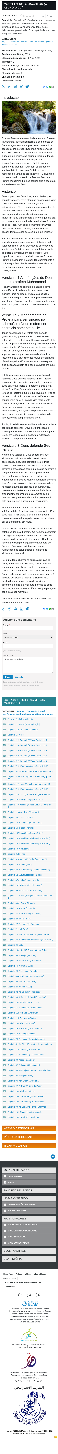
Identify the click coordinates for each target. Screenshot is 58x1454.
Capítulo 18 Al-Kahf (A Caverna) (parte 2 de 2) (25, 950)
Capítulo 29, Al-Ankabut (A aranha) (20, 971)
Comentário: (8, 655)
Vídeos (27, 1274)
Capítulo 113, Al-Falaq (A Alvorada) (21, 1013)
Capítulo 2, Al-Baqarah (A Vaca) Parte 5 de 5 (25, 761)
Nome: (6, 625)
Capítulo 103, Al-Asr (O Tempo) (19, 1023)
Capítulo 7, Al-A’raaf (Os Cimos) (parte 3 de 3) (25, 789)
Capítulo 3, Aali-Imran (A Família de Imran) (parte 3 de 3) (27, 777)
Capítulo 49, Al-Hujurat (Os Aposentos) (22, 1028)
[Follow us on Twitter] (29, 1295)
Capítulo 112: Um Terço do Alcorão (20, 730)
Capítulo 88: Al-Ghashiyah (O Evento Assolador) (26, 870)
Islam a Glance (40, 1274)
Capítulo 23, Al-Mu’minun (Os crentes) (22, 913)
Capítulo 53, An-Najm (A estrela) (19, 955)
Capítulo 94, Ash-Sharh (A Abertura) (21, 1081)
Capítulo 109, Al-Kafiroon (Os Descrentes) (23, 1102)
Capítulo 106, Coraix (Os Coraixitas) (21, 1117)
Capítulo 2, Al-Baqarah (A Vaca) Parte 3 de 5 (25, 750)
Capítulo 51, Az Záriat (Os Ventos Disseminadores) (27, 1044)
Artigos (4, 42)
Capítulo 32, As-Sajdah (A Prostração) (22, 992)
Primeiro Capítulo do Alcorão (18, 719)
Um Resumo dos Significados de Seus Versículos (28, 714)
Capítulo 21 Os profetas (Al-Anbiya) (21, 812)
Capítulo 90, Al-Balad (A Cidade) (19, 981)
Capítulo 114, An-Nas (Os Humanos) (21, 1049)
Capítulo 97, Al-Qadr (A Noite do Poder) (22, 1086)
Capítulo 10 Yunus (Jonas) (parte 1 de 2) (23, 833)
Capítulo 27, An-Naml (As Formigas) (21, 924)
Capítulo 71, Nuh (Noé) (15, 929)
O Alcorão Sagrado (19, 42)
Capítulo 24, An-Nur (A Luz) (17, 987)
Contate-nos (10, 1287)
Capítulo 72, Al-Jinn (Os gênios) (19, 1034)
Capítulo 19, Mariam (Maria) (17, 864)
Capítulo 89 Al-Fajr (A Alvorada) (19, 903)
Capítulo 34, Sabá (13, 945)
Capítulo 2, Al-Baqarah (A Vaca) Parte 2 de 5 (25, 745)
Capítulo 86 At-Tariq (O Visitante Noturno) (23, 976)
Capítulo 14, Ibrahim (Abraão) (18, 828)
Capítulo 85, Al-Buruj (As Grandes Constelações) (27, 1070)
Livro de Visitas (9, 1278)
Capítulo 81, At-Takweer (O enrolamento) (23, 1055)
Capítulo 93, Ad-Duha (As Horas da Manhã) (24, 1107)
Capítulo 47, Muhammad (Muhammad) (22, 1008)
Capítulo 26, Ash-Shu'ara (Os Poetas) (22, 960)
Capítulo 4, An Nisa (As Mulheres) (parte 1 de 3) (26, 784)
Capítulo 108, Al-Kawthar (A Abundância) (23, 1096)
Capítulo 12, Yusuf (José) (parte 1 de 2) (22, 875)
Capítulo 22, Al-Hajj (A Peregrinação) (21, 724)
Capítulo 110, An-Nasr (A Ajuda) (19, 1018)
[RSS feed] (38, 1295)
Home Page (8, 1274)
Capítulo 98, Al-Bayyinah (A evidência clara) (24, 997)
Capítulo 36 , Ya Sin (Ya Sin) (18, 817)
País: (5, 634)
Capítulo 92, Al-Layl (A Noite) (18, 1075)
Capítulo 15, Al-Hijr (13, 735)
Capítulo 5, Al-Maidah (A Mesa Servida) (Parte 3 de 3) (27, 806)
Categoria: (9, 39)
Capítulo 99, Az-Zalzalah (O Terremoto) (22, 890)
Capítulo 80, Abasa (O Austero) (19, 1060)
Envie (7, 677)
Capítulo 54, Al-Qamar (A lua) (18, 966)
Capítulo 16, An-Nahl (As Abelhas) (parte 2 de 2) (26, 843)
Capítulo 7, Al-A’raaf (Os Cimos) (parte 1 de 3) (25, 766)
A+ (51, 16)
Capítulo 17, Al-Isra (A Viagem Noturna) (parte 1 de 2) (27, 897)
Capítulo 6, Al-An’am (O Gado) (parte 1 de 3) (25, 859)
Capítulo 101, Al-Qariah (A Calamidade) (22, 1112)
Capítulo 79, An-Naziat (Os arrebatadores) (24, 1039)
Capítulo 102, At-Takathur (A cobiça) (21, 1002)
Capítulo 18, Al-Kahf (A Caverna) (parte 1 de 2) (26, 934)
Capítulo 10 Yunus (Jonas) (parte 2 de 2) (23, 799)
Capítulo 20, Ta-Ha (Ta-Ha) (17, 919)
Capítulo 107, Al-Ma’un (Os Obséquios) (22, 885)
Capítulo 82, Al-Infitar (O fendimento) (21, 1065)
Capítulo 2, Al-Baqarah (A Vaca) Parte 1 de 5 (25, 740)
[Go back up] (53, 1156)
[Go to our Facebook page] (20, 1295)
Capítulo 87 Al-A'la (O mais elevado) (21, 880)
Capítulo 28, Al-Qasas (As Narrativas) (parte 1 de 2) (28, 940)
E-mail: (6, 642)
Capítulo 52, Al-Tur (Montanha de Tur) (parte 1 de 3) (28, 771)
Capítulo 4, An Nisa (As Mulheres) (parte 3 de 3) (26, 794)
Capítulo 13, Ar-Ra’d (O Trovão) (19, 908)
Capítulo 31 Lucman (14, 854)
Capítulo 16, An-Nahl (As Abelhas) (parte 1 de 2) (26, 838)
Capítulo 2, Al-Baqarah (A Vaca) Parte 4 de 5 (25, 756)
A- (43, 16)
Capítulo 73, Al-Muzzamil (16, 849)
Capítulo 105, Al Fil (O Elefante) (19, 1091)
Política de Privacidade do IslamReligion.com (23, 1282)
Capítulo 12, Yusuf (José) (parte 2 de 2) (22, 822)
